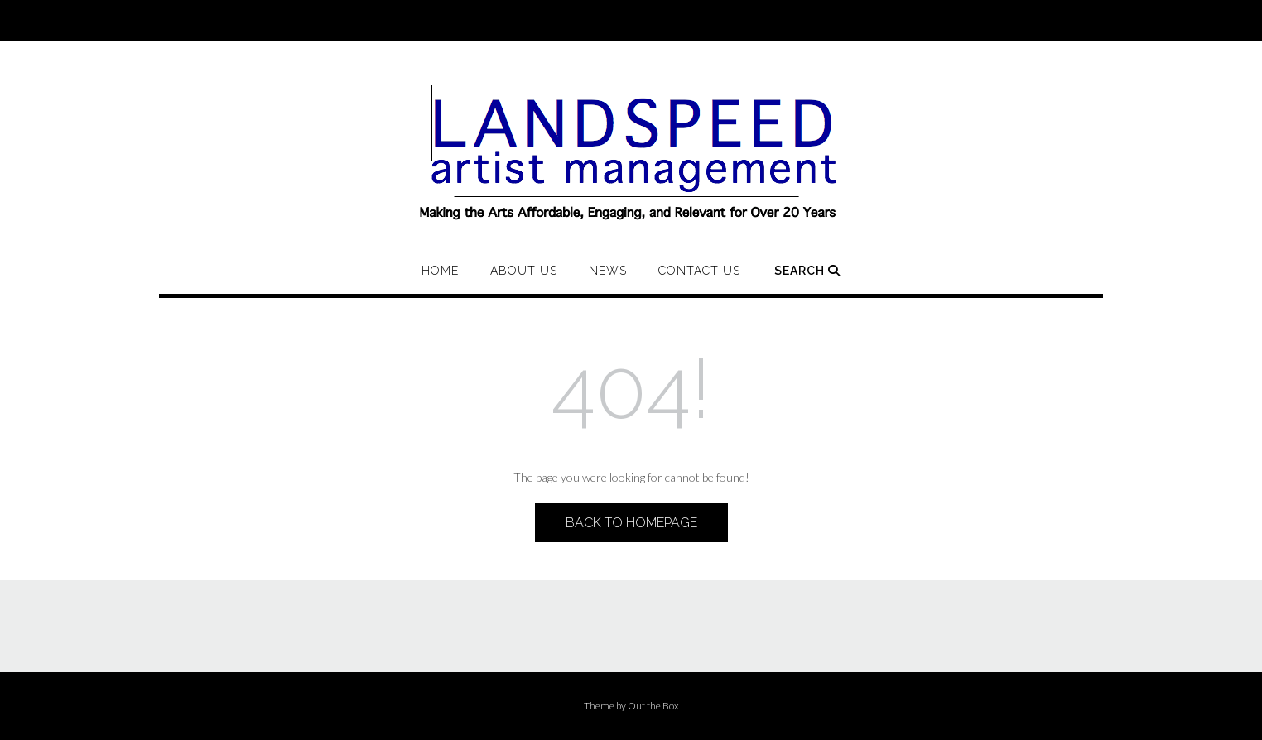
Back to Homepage (631, 523)
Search (807, 270)
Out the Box (653, 705)
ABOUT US (523, 270)
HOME (440, 270)
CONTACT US (699, 270)
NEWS (608, 270)
